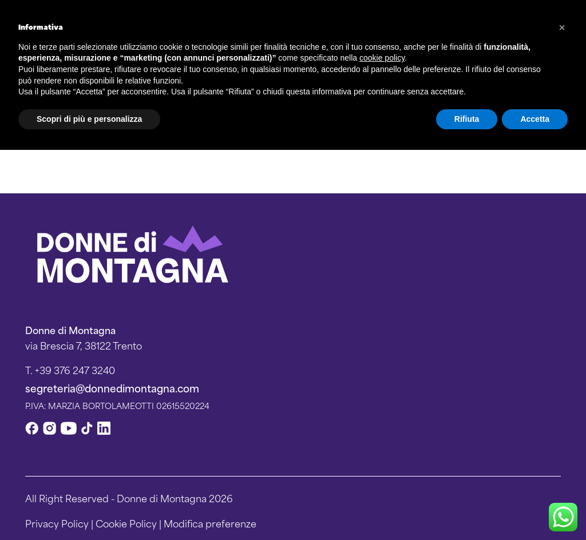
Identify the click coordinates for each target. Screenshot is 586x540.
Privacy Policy (57, 522)
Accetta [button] (534, 119)
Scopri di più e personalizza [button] (89, 119)
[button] (562, 27)
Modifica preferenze (210, 522)
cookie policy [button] (382, 57)
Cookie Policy (126, 522)
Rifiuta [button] (467, 119)
